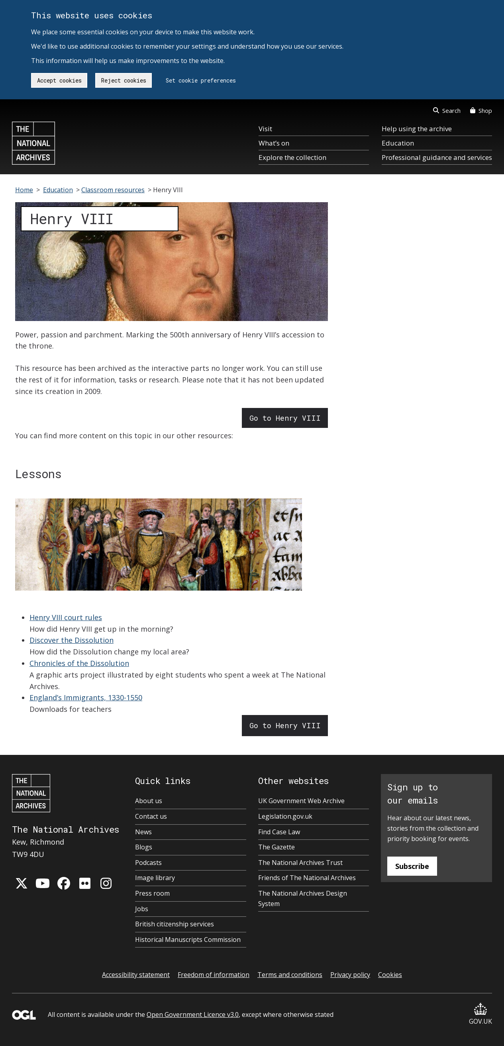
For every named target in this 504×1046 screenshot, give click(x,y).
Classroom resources (113, 189)
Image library (155, 877)
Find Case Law (279, 831)
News (143, 831)
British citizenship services (174, 924)
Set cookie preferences (201, 80)
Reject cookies (123, 80)
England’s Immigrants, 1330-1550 (85, 697)
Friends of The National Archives (307, 877)
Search (447, 110)
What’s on (274, 143)
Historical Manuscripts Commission (188, 939)
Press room (152, 893)
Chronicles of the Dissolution (79, 663)
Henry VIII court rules (65, 617)
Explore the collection (292, 157)
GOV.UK (480, 1014)
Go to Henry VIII (285, 418)
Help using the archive (417, 128)
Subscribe (412, 866)
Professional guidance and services (437, 157)
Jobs (141, 908)
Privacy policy (350, 974)
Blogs (143, 847)
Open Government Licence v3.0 (193, 1014)
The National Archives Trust (300, 862)
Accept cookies (59, 80)
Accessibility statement (136, 974)
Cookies (390, 974)
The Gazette (276, 847)
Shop (481, 110)
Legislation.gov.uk (285, 816)
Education (398, 143)
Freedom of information (213, 974)
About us (148, 800)
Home (24, 189)
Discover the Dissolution (71, 640)
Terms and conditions (289, 974)
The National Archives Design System (302, 898)
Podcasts (148, 862)
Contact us (151, 816)
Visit (265, 128)
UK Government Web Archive (301, 800)
